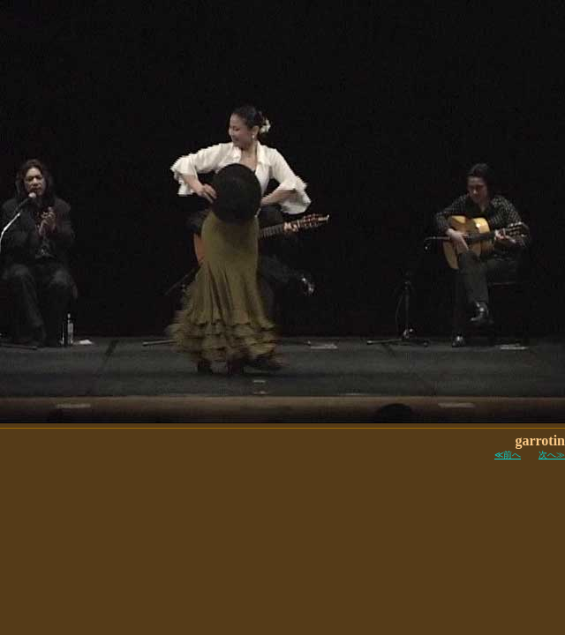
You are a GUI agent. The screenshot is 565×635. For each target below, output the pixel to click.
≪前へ (507, 454)
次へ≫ (552, 454)
